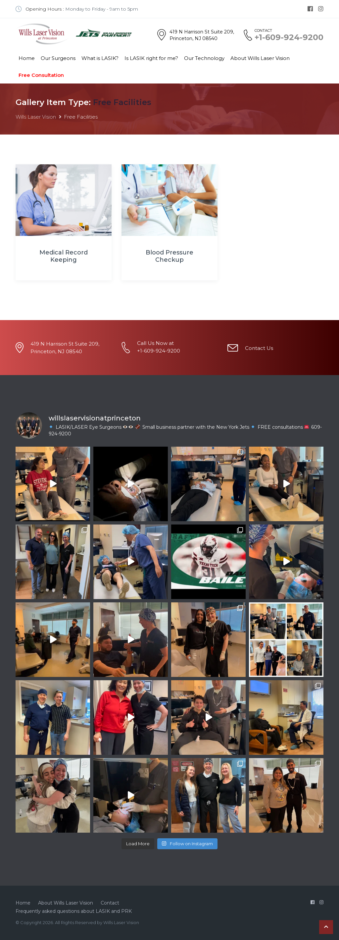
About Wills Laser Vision (260, 58)
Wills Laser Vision (36, 117)
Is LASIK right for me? (151, 58)
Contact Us (259, 348)
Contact (110, 903)
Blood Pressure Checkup (169, 256)
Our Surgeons (58, 58)
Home (27, 58)
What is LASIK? (100, 58)
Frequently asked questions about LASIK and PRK (74, 911)
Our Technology (204, 58)
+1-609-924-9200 (289, 37)
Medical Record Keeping (63, 256)
